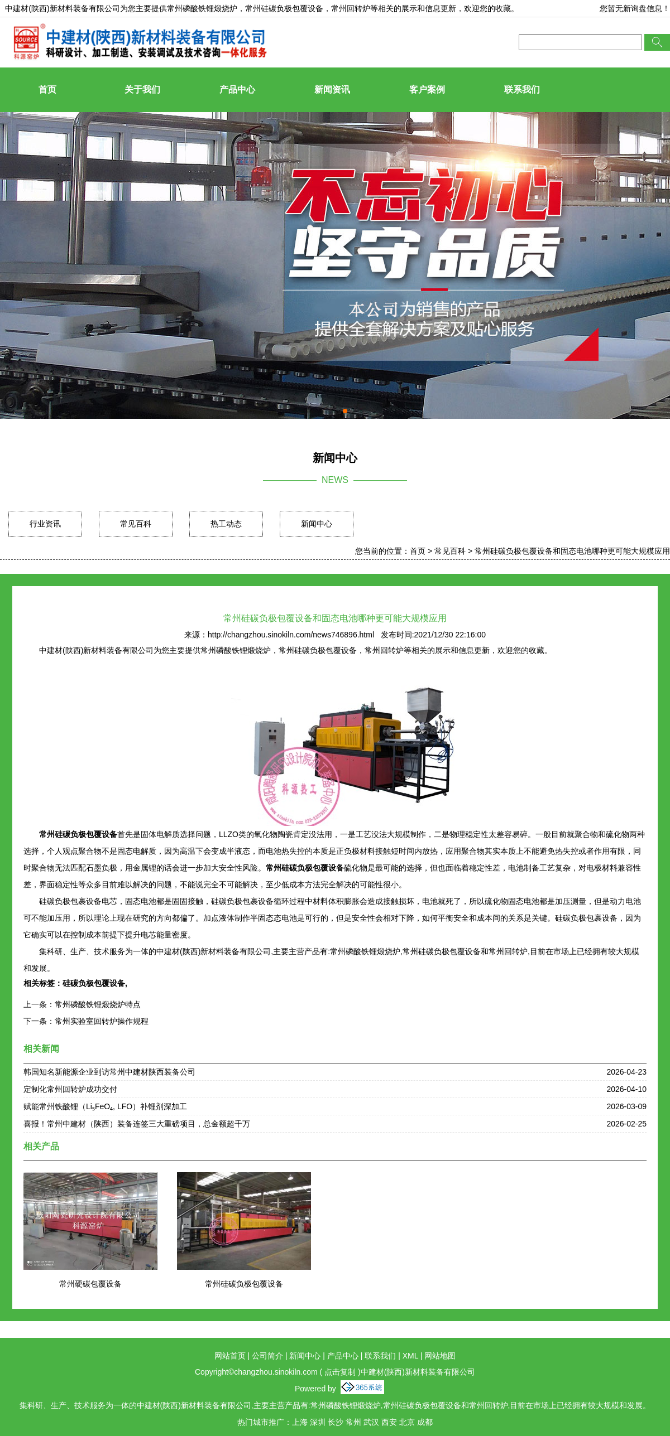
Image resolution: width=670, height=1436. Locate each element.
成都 (425, 1422)
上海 (300, 1422)
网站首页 (230, 1355)
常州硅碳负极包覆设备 (244, 1283)
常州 (353, 1422)
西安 (389, 1422)
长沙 (335, 1422)
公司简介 (267, 1355)
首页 (47, 89)
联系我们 (522, 89)
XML (410, 1355)
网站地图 (440, 1355)
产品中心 (237, 89)
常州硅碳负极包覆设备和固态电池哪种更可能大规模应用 (572, 551)
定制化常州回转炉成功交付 (70, 1089)
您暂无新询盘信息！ (635, 8)
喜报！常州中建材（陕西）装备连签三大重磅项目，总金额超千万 (136, 1123)
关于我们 (142, 89)
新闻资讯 (332, 89)
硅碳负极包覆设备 (94, 983)
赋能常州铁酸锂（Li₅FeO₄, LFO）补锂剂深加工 (105, 1106)
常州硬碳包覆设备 (90, 1283)
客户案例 (427, 89)
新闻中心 (316, 523)
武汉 (371, 1422)
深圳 (318, 1422)
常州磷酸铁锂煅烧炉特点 (98, 1004)
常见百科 (135, 523)
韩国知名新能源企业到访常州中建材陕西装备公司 (109, 1071)
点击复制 (340, 1371)
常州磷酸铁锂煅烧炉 (202, 8)
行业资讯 (45, 523)
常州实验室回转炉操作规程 (102, 1021)
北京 (407, 1422)
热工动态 (226, 523)
